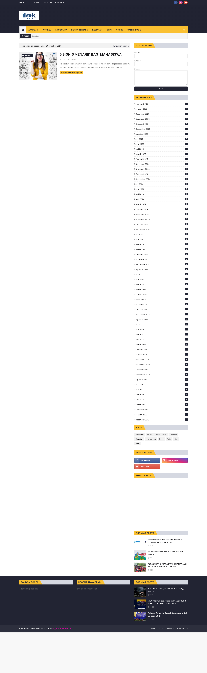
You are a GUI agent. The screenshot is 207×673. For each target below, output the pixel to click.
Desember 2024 (162, 164)
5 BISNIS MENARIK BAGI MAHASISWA (91, 54)
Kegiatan (139, 439)
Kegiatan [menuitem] (97, 30)
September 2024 (162, 179)
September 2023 (162, 229)
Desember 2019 (162, 419)
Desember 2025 (162, 114)
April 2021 (162, 339)
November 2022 (162, 259)
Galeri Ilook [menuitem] (134, 30)
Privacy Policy (60, 2)
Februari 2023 (162, 254)
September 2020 (162, 374)
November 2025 (162, 119)
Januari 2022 (162, 294)
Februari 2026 (162, 104)
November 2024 (162, 169)
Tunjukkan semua (121, 46)
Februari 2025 (162, 159)
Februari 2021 (162, 349)
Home (21, 2)
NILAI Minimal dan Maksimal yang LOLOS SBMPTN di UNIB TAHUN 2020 (167, 602)
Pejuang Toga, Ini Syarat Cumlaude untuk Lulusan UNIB (167, 614)
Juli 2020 (162, 384)
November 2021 (162, 304)
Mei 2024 (162, 194)
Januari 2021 (162, 354)
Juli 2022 (162, 274)
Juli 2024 (162, 184)
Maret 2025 (162, 154)
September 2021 (162, 314)
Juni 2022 (162, 279)
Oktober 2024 (162, 174)
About (29, 2)
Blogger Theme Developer (62, 628)
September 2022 (162, 264)
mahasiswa (151, 439)
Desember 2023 (162, 214)
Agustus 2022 (162, 269)
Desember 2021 (162, 299)
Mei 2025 (162, 149)
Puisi (169, 439)
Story (138, 443)
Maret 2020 (162, 404)
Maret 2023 (162, 249)
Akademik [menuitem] (33, 30)
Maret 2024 (162, 204)
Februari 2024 (162, 209)
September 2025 (162, 129)
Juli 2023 (162, 234)
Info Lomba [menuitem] (61, 30)
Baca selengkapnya (70, 72)
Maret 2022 (162, 289)
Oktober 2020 (162, 369)
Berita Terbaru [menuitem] (79, 30)
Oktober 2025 (162, 124)
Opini (161, 439)
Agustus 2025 (162, 134)
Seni (176, 439)
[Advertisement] (135, 15)
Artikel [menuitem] (47, 30)
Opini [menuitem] (109, 30)
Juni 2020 (162, 389)
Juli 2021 (162, 324)
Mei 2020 (162, 394)
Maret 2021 (162, 344)
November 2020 (162, 364)
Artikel (149, 434)
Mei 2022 (162, 284)
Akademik (140, 434)
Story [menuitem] (119, 30)
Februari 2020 (162, 409)
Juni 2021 (162, 329)
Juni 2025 (162, 144)
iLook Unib (66, 59)
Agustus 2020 (162, 379)
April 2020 (162, 399)
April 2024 (162, 199)
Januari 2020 (162, 414)
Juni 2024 (162, 189)
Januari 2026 (162, 109)
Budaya (174, 434)
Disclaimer (48, 2)
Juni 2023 (162, 239)
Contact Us (170, 628)
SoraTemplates (34, 628)
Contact (37, 2)
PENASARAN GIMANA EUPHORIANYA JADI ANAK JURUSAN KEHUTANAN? (167, 565)
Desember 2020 (162, 359)
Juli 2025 (162, 139)
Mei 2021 (162, 334)
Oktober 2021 (162, 309)
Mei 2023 (162, 244)
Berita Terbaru (161, 434)
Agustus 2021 (162, 319)
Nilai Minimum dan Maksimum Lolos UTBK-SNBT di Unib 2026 (165, 541)
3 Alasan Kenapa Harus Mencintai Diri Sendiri (165, 553)
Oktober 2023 (162, 224)
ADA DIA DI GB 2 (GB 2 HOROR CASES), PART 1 (166, 590)
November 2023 (162, 219)
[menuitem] (22, 29)
